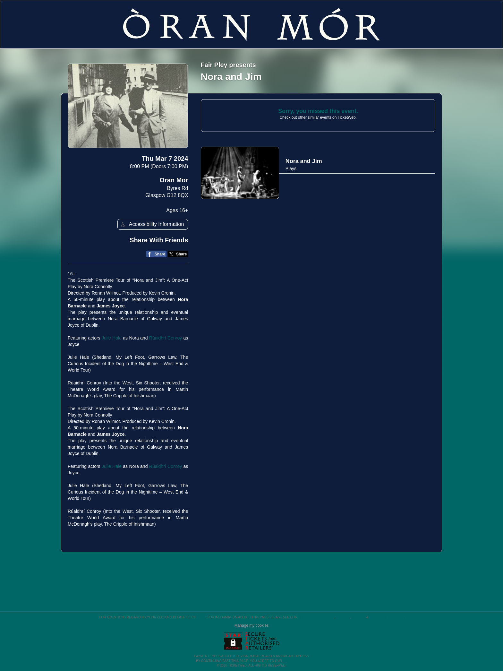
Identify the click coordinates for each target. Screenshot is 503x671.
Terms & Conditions (315, 617)
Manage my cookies (251, 625)
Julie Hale (112, 337)
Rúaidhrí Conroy (165, 337)
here (201, 617)
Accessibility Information (151, 224)
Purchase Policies (386, 617)
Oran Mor (173, 180)
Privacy (358, 617)
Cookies (342, 617)
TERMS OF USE (295, 661)
